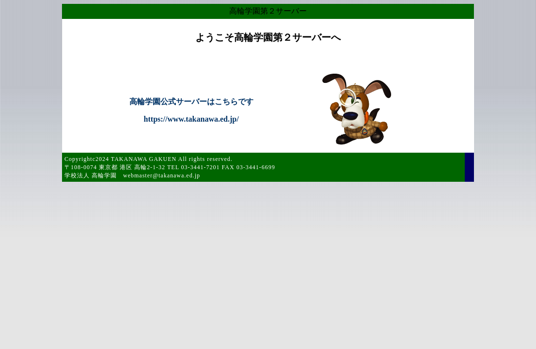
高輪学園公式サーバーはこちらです (191, 101)
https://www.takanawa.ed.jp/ (191, 119)
